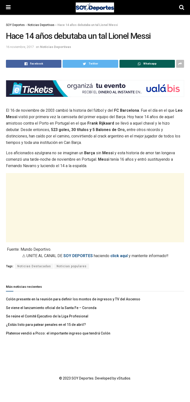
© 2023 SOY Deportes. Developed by (88, 378)
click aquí (119, 255)
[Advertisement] (95, 207)
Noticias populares (72, 266)
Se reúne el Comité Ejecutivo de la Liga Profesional (47, 316)
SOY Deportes (15, 25)
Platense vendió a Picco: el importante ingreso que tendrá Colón (58, 333)
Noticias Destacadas (34, 266)
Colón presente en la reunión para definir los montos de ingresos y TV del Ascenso (73, 299)
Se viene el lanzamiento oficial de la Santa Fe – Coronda (51, 308)
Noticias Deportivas (41, 25)
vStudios (123, 378)
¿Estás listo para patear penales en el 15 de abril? (46, 325)
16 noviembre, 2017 (20, 47)
